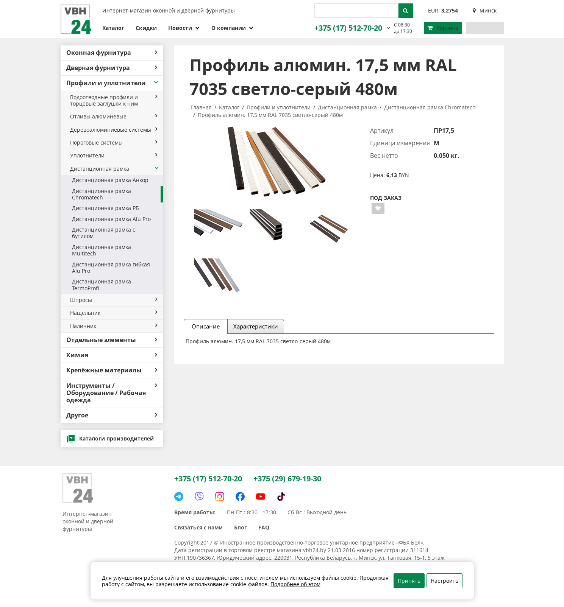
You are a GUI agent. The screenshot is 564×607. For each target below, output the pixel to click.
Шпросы (113, 300)
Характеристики (255, 326)
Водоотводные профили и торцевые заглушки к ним (113, 100)
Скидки (146, 27)
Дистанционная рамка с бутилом (103, 233)
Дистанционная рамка (114, 168)
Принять (409, 580)
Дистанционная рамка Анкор (110, 180)
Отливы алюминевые (113, 116)
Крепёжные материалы (111, 370)
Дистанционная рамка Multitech (101, 250)
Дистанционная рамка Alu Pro (111, 219)
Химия (111, 355)
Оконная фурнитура (111, 52)
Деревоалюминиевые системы (113, 129)
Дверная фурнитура (111, 68)
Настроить (444, 580)
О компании (232, 27)
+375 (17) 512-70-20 (348, 28)
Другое (111, 415)
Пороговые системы (113, 142)
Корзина (443, 27)
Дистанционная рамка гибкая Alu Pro (111, 267)
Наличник (113, 326)
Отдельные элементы (111, 340)
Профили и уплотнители (112, 83)
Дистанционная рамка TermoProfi (101, 284)
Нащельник (113, 312)
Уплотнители (113, 155)
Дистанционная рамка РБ (105, 208)
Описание (206, 326)
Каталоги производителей (110, 438)
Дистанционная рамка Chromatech (101, 194)
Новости (184, 27)
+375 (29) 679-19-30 (287, 478)
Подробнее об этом (295, 584)
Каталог (113, 27)
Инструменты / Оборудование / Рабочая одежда (111, 392)
